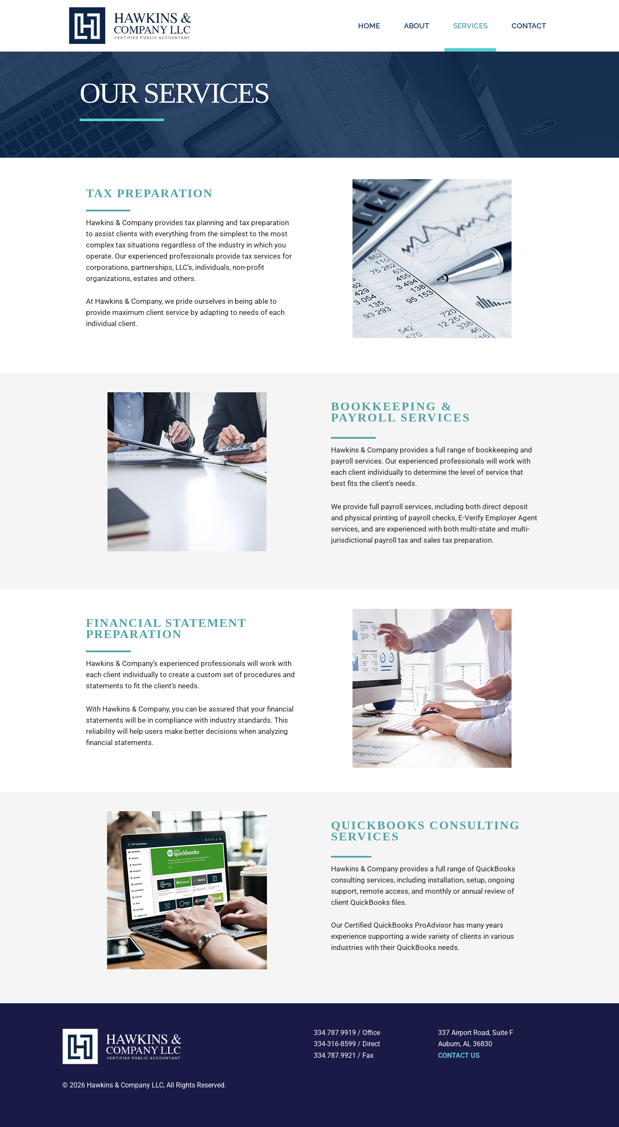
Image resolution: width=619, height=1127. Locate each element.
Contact (529, 25)
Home (369, 25)
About (416, 25)
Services (470, 25)
